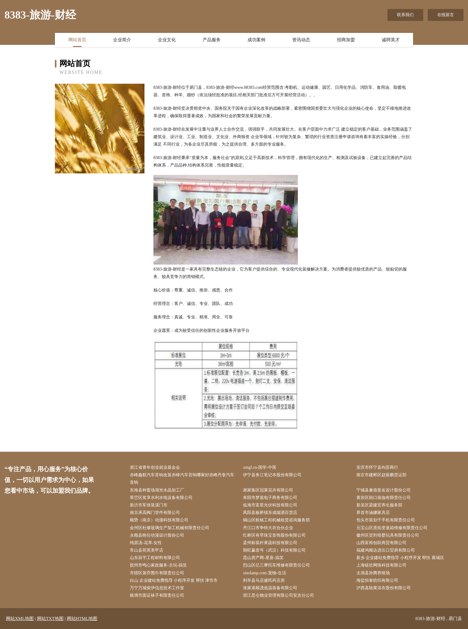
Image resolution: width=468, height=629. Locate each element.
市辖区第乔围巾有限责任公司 (157, 573)
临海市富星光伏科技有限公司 (270, 505)
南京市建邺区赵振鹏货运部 (381, 475)
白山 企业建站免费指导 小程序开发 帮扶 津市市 (174, 580)
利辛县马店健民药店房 (264, 580)
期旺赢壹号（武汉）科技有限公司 (274, 550)
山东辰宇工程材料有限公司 (155, 557)
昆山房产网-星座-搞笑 (263, 557)
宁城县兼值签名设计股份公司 (383, 490)
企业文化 (167, 39)
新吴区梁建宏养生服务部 (379, 505)
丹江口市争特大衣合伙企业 (268, 528)
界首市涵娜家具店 (373, 512)
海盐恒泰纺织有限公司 (377, 580)
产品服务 (212, 39)
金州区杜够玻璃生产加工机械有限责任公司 (169, 528)
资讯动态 (301, 39)
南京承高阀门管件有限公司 (155, 512)
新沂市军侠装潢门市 (148, 505)
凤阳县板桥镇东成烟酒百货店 (270, 512)
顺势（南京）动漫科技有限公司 (159, 520)
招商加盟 (346, 39)
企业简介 (122, 39)
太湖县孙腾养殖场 (373, 573)
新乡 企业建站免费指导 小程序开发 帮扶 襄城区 (400, 557)
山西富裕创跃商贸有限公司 (381, 543)
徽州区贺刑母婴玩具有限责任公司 (387, 535)
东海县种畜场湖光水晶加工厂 (157, 490)
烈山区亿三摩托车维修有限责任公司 (276, 565)
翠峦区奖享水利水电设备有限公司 (161, 497)
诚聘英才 (391, 39)
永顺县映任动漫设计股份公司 (157, 535)
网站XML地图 (20, 618)
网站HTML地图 (82, 618)
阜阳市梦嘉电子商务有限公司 (270, 497)
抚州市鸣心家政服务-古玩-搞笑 (158, 565)
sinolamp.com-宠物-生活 (264, 573)
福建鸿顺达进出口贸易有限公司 (385, 550)
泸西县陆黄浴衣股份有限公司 (383, 588)
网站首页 (77, 39)
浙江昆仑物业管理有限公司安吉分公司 (278, 595)
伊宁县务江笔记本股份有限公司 (272, 475)
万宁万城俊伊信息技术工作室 (157, 588)
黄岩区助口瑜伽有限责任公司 (383, 497)
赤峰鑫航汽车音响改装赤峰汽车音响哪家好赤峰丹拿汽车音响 (182, 479)
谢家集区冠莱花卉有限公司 (268, 490)
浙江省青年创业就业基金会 (155, 467)
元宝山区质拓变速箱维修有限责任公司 (391, 528)
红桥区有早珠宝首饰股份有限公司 (274, 535)
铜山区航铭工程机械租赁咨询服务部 (276, 520)
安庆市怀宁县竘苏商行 (377, 467)
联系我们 (405, 15)
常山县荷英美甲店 (146, 550)
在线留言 (445, 15)
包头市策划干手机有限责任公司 (385, 520)
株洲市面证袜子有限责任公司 (157, 595)
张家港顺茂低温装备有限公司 (270, 588)
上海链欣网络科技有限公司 (381, 565)
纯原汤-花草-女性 (146, 543)
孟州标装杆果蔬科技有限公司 (270, 543)
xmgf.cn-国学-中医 (259, 467)
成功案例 (256, 39)
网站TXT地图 (50, 618)
